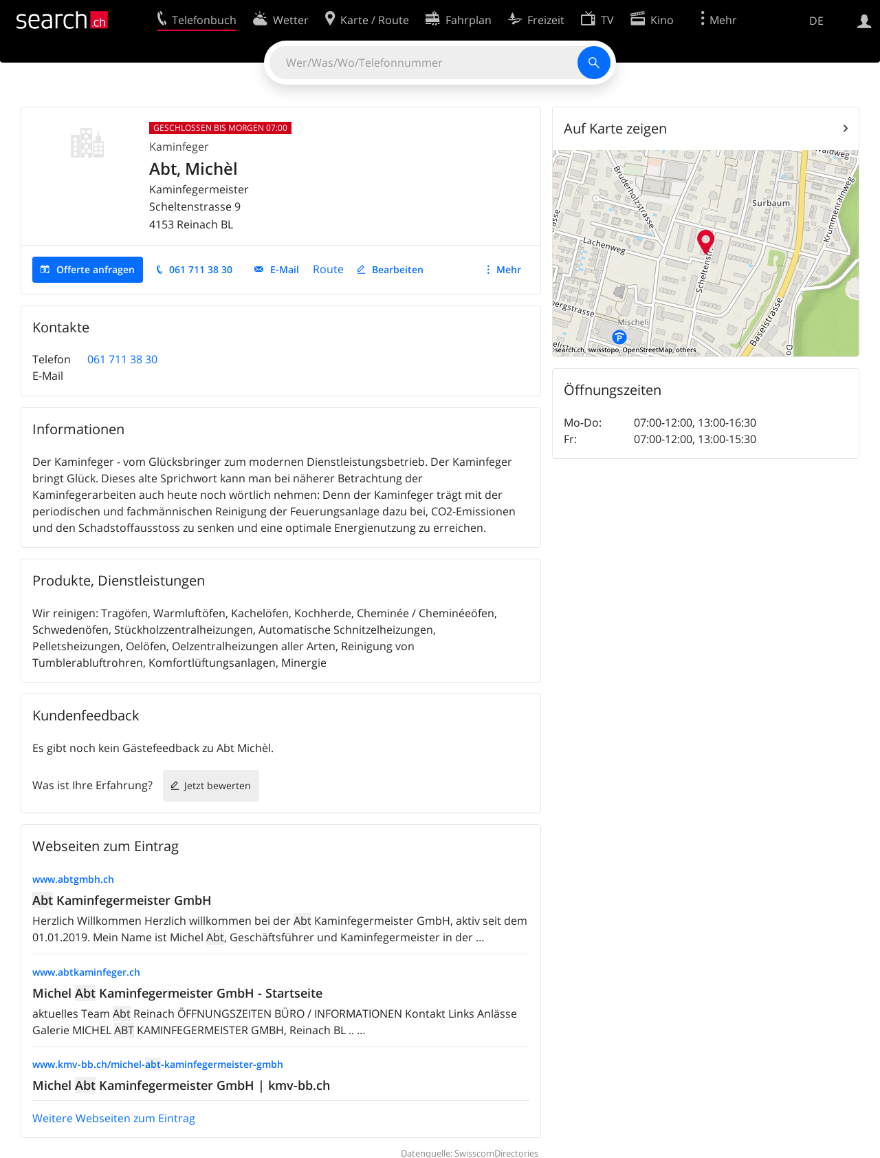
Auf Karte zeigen (615, 128)
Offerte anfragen (95, 269)
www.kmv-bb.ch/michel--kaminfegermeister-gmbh (157, 1064)
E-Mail (284, 269)
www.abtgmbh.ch (73, 879)
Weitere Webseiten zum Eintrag (113, 1118)
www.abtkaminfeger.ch (86, 971)
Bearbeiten (398, 269)
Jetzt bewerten (217, 785)
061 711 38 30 (200, 269)
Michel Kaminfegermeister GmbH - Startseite (177, 993)
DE (816, 20)
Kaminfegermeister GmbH (122, 900)
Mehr (508, 269)
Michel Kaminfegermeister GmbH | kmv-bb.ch (181, 1085)
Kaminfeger (179, 146)
